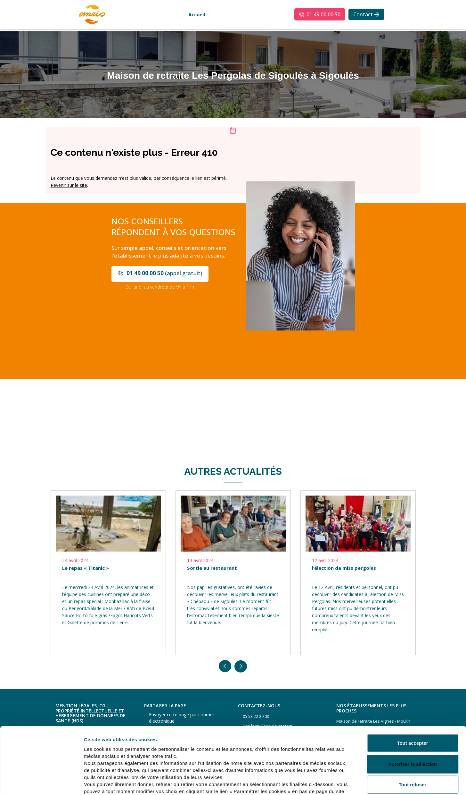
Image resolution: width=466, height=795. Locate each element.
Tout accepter (412, 708)
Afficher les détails (352, 782)
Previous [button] (225, 666)
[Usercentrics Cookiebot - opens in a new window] (41, 782)
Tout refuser (412, 750)
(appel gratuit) (164, 273)
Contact (363, 14)
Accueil (196, 14)
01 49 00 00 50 (323, 14)
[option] (108, 572)
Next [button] (240, 666)
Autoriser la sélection (412, 729)
